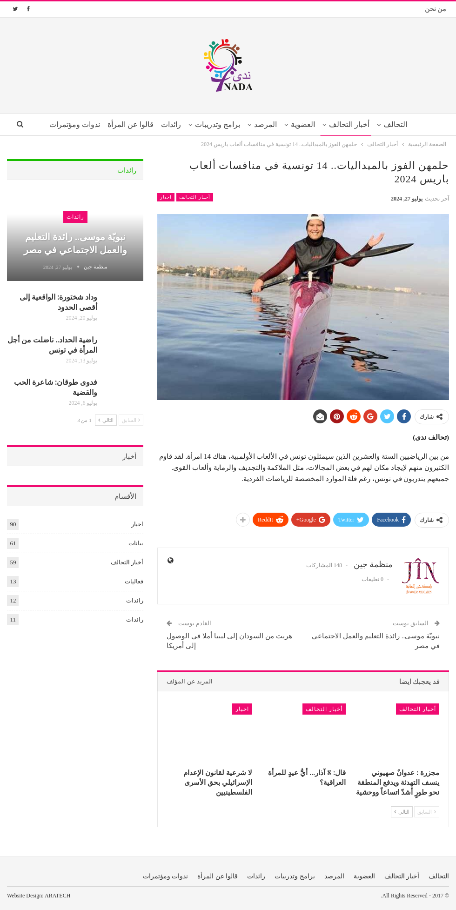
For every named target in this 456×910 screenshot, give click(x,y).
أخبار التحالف (353, 124)
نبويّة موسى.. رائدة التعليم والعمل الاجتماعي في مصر (75, 242)
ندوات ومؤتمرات (68, 124)
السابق (426, 811)
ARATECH (57, 895)
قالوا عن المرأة (126, 124)
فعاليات (134, 581)
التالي (401, 811)
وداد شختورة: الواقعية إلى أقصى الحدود (58, 302)
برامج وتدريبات (216, 124)
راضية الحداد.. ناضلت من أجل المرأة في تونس (52, 345)
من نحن (436, 9)
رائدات (168, 124)
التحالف (401, 124)
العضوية (305, 124)
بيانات (135, 543)
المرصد (266, 124)
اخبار (166, 197)
